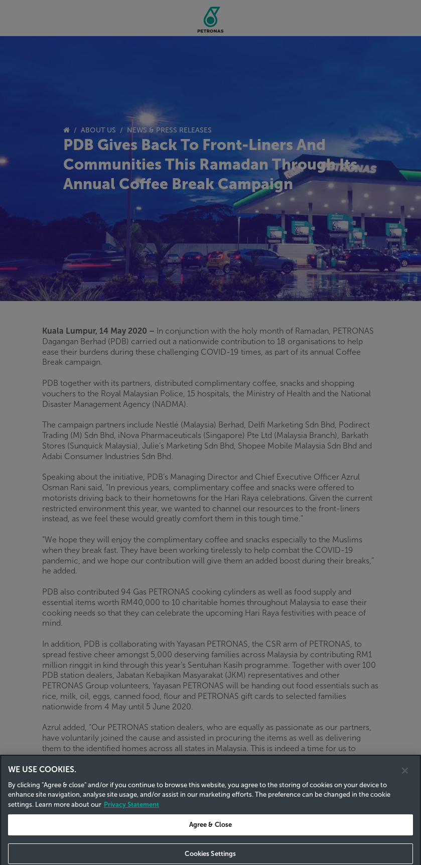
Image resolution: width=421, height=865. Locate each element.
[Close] (405, 777)
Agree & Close (210, 831)
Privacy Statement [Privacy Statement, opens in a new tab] (131, 811)
